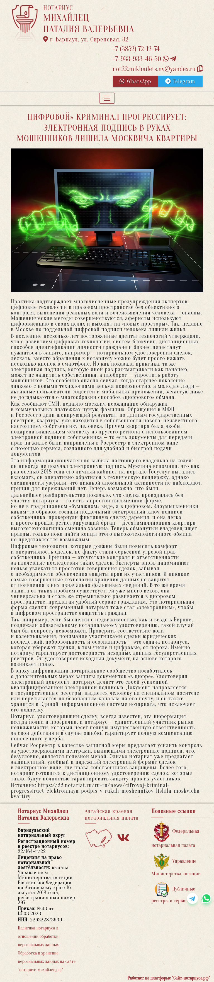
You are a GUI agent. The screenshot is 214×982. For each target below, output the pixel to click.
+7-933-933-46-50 (144, 59)
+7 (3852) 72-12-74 (136, 49)
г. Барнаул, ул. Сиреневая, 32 (86, 39)
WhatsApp (135, 81)
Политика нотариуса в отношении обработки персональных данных (38, 936)
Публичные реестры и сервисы (173, 893)
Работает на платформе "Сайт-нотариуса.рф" (169, 978)
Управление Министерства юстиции (176, 864)
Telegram (180, 81)
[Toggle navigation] (107, 98)
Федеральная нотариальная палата (175, 834)
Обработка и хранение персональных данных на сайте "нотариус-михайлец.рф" (47, 961)
